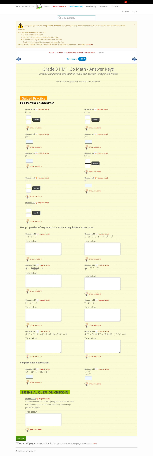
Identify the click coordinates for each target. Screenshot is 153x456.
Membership (91, 6)
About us (103, 6)
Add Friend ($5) (76, 6)
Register (125, 11)
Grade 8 (60, 52)
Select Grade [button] (59, 6)
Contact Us (115, 6)
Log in (135, 11)
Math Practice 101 (25, 6)
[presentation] (28, 112)
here (94, 443)
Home (46, 6)
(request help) (42, 109)
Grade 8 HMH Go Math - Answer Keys (80, 52)
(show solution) (33, 128)
